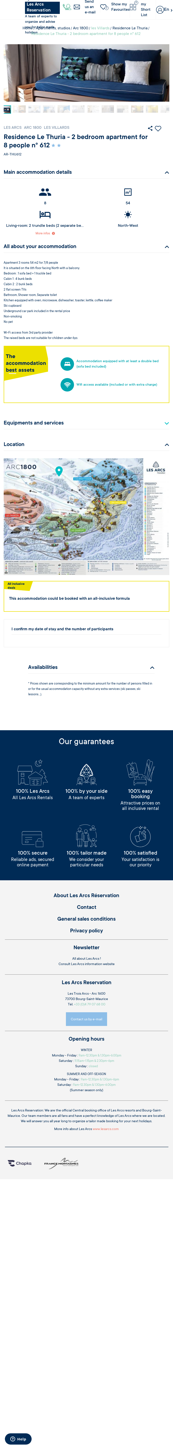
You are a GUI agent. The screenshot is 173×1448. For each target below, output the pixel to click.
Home (28, 28)
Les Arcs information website (93, 964)
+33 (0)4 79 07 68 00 (89, 1005)
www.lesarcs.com (106, 1129)
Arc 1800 (80, 28)
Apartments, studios (53, 28)
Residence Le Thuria (130, 28)
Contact (86, 908)
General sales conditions (86, 919)
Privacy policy (86, 931)
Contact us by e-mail (86, 1020)
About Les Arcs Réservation (86, 896)
